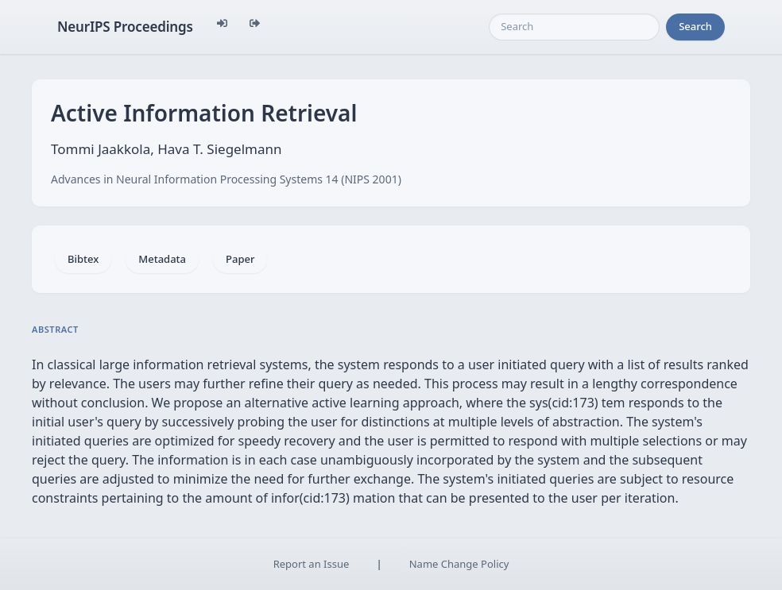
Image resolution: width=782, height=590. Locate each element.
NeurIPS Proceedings (125, 26)
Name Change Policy (459, 564)
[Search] (574, 26)
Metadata (162, 259)
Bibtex (83, 259)
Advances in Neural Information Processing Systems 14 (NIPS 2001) (226, 179)
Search (695, 26)
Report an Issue (311, 564)
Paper (240, 259)
